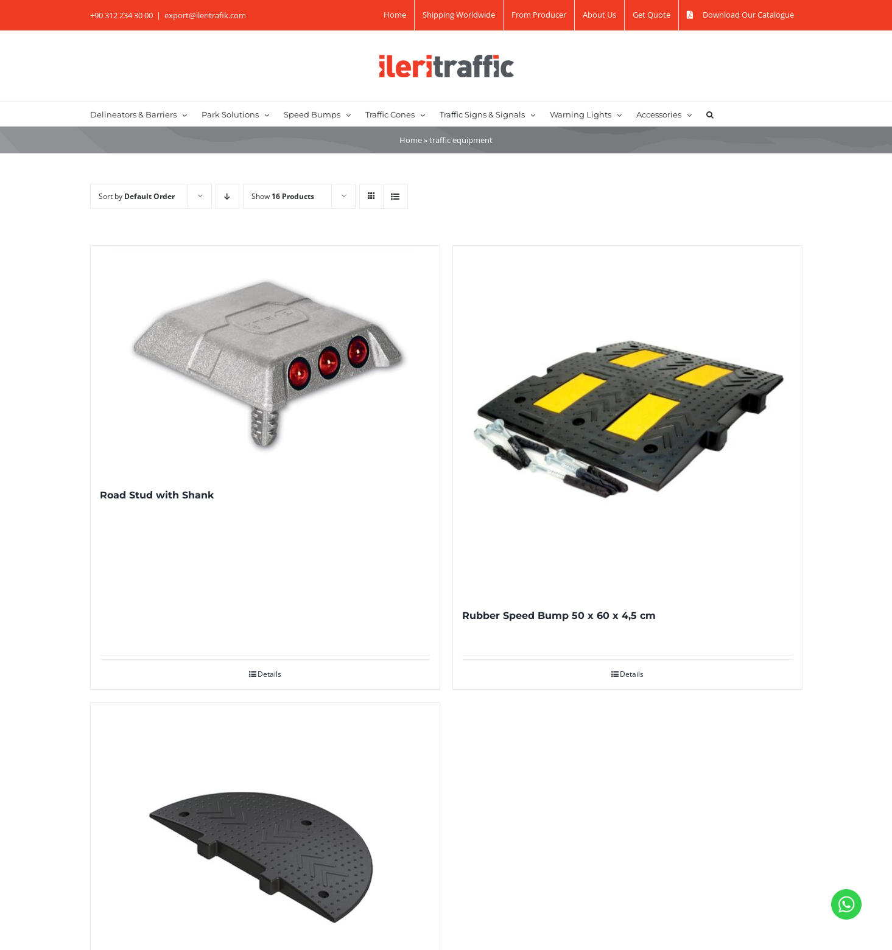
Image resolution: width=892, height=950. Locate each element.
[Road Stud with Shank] (265, 360)
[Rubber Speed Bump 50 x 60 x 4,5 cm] (627, 420)
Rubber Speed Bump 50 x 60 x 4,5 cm (559, 615)
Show (282, 196)
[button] (710, 114)
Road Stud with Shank (157, 495)
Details (269, 674)
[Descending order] (227, 196)
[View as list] (395, 196)
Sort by (137, 196)
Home (410, 139)
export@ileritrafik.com (205, 15)
